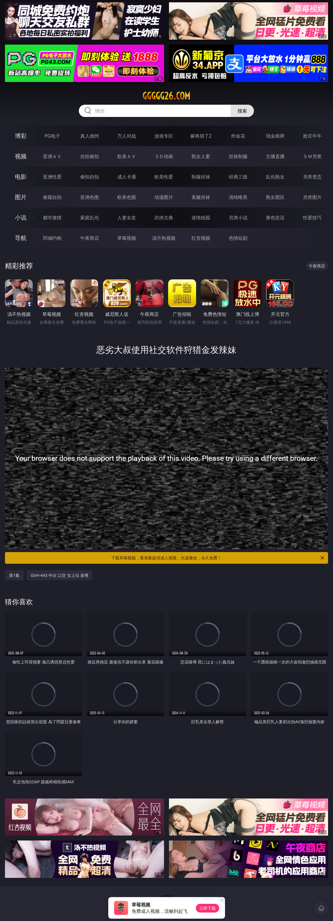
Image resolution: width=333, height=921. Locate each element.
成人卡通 (126, 177)
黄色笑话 (275, 217)
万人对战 (126, 136)
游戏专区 (163, 136)
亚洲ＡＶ (52, 156)
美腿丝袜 (200, 197)
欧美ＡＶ (126, 156)
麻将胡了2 (201, 136)
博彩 (21, 136)
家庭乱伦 (89, 217)
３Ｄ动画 (163, 156)
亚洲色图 (89, 197)
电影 (21, 177)
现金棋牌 (275, 136)
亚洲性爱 (52, 177)
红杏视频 (200, 238)
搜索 (242, 111)
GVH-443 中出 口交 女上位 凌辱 (59, 575)
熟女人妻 (200, 156)
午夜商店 (89, 238)
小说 (21, 217)
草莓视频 (126, 238)
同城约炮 (52, 238)
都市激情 (52, 217)
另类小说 (238, 217)
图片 (21, 197)
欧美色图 (126, 197)
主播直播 (275, 156)
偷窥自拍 (52, 197)
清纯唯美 (238, 197)
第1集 (14, 575)
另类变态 (312, 177)
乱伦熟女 (275, 177)
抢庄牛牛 (312, 136)
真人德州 (89, 136)
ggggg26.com (166, 96)
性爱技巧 (312, 217)
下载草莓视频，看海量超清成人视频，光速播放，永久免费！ (218, 557)
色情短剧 (238, 238)
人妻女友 (126, 217)
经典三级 (238, 177)
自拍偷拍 (89, 156)
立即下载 (207, 908)
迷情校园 (200, 217)
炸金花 (238, 136)
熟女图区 (275, 197)
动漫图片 (163, 197)
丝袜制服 (238, 156)
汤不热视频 (163, 238)
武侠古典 (163, 217)
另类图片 (312, 197)
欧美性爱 (163, 177)
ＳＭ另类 (312, 156)
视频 (21, 156)
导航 (21, 238)
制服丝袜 (200, 177)
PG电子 (52, 136)
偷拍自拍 (89, 177)
